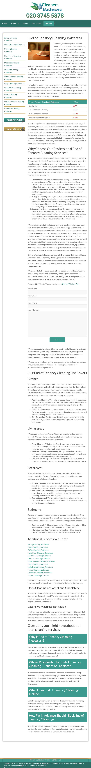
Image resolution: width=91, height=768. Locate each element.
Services (48, 23)
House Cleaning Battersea (38, 570)
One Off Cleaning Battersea (39, 558)
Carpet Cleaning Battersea (38, 575)
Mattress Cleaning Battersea (39, 556)
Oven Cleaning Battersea (38, 547)
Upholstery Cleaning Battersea (40, 567)
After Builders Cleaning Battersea (41, 561)
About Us (15, 23)
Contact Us (36, 23)
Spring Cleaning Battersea (38, 544)
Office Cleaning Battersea (38, 550)
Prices (25, 23)
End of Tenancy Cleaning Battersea (14, 102)
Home (4, 23)
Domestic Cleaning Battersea (40, 572)
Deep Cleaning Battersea (38, 564)
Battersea (52, 7)
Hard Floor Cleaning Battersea (40, 553)
